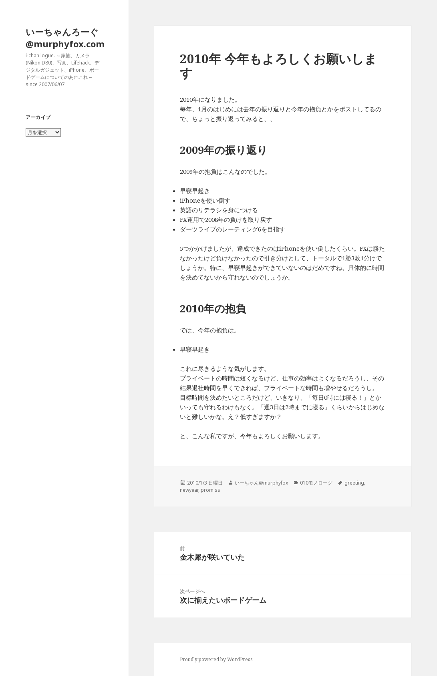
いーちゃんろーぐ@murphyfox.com (65, 38)
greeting (354, 482)
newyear (189, 490)
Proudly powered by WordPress (216, 659)
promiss (210, 490)
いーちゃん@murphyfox (261, 482)
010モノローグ (316, 482)
